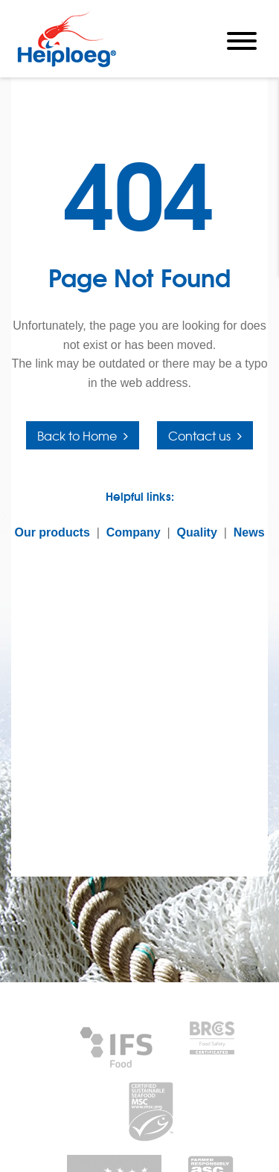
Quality (197, 532)
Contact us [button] (199, 435)
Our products (51, 532)
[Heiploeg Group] (66, 64)
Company (133, 532)
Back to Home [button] (77, 435)
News (249, 532)
